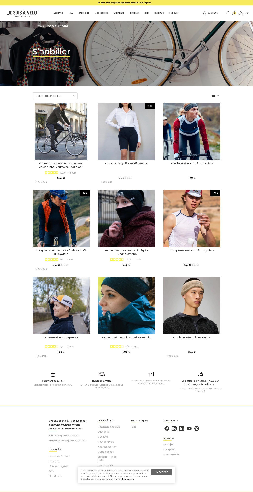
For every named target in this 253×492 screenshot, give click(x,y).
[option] (125, 2)
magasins (115, 2)
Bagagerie (103, 431)
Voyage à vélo (106, 441)
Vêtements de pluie (109, 426)
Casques (103, 436)
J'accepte (161, 472)
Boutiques (210, 13)
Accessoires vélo (107, 446)
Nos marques (105, 465)
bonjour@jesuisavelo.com (207, 388)
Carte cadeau (106, 451)
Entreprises (169, 449)
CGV (51, 471)
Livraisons (54, 461)
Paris (133, 426)
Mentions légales (58, 466)
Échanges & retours (60, 456)
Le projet (168, 444)
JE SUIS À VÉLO (106, 420)
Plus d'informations (124, 478)
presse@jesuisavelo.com (72, 440)
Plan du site (55, 476)
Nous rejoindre (171, 454)
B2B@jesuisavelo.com (67, 435)
